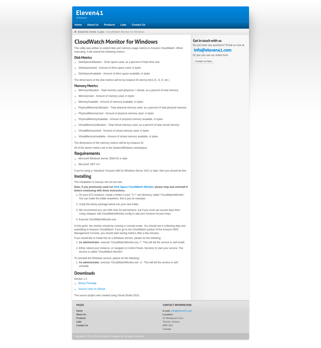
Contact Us (82, 325)
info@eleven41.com (181, 310)
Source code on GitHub (92, 288)
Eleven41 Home (87, 31)
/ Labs (100, 31)
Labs (79, 321)
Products (81, 318)
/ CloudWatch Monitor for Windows (124, 31)
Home (79, 310)
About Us (81, 314)
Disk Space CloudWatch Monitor (134, 186)
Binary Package (88, 283)
